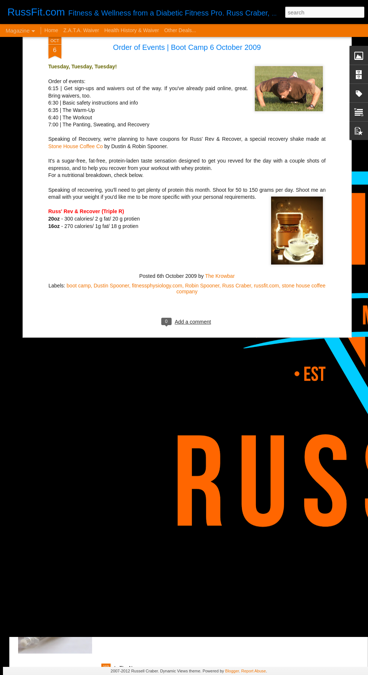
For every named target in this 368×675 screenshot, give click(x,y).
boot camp (79, 164)
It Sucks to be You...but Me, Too (155, 467)
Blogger (232, 671)
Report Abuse (253, 671)
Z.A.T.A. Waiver (81, 30)
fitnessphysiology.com (157, 164)
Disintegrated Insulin (141, 583)
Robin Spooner (202, 164)
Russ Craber (236, 164)
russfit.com (266, 164)
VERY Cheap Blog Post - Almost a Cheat (84, 551)
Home (51, 30)
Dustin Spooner (111, 164)
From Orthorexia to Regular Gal (72, 426)
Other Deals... (180, 30)
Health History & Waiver (131, 30)
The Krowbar (219, 154)
